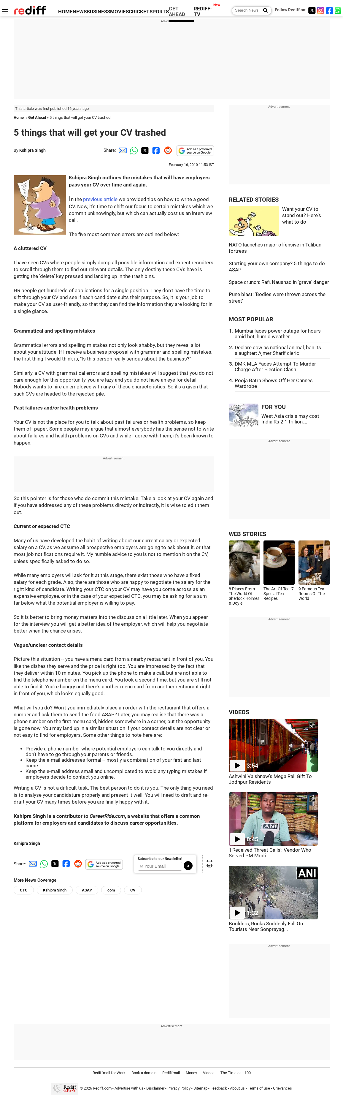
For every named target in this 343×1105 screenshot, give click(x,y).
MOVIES (119, 12)
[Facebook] (329, 10)
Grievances (282, 1088)
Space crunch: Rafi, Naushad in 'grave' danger (279, 282)
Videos (209, 1073)
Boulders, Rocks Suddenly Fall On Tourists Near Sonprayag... (266, 926)
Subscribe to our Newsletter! (160, 859)
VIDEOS (239, 712)
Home (19, 117)
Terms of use (259, 1088)
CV (133, 890)
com (111, 890)
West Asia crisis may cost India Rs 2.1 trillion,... (290, 419)
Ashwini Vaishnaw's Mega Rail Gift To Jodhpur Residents (270, 779)
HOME (65, 12)
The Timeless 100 (235, 1073)
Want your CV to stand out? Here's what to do (301, 215)
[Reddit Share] (166, 150)
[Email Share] (121, 150)
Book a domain (143, 1073)
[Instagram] (320, 10)
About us (237, 1088)
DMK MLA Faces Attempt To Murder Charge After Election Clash (275, 366)
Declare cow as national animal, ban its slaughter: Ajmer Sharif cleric (278, 350)
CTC (24, 890)
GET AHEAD (177, 11)
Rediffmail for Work (109, 1073)
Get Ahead (37, 117)
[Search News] (264, 10)
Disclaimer (155, 1088)
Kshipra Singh (32, 150)
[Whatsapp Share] (133, 150)
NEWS (80, 12)
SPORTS (159, 12)
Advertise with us (129, 1088)
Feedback (218, 1088)
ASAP (87, 890)
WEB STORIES (247, 534)
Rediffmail (171, 1073)
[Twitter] (311, 10)
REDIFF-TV (203, 11)
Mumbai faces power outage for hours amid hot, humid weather (278, 333)
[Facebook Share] (155, 150)
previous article (100, 199)
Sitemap (200, 1088)
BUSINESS (98, 12)
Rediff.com (102, 1088)
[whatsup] (338, 10)
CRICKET (139, 12)
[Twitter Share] (144, 150)
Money (191, 1073)
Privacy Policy (178, 1088)
